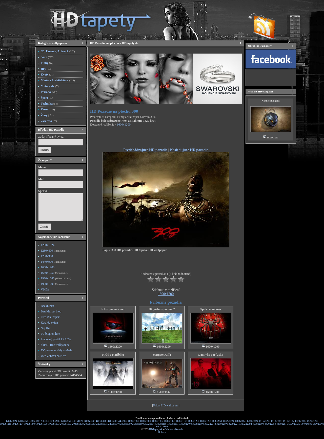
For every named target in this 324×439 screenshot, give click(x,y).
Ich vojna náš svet (113, 309)
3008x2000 (198, 423)
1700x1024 (252, 421)
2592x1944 (150, 423)
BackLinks (47, 306)
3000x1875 (174, 423)
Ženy (47, 115)
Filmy (47, 63)
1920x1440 (29, 423)
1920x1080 (56, 278)
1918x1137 (288, 421)
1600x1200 (47, 267)
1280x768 (23, 421)
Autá (47, 57)
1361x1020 (77, 421)
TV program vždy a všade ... (58, 350)
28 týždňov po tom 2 (162, 309)
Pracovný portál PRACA (56, 339)
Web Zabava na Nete (53, 356)
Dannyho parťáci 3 (210, 354)
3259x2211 (234, 423)
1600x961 (217, 421)
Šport (47, 98)
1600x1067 (157, 421)
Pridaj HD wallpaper (165, 405)
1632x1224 (228, 421)
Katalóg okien (49, 322)
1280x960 (47, 256)
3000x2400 (186, 423)
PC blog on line (50, 333)
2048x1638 (78, 423)
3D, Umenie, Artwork (58, 51)
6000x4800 (162, 426)
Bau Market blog (51, 311)
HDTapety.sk (155, 429)
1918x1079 (276, 421)
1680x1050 (54, 273)
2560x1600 (138, 423)
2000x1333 (66, 423)
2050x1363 (90, 423)
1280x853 (44, 421)
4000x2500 (258, 423)
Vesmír (48, 109)
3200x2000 (222, 423)
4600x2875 (282, 423)
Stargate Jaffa (162, 354)
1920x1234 (18, 423)
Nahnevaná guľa (270, 100)
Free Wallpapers (50, 317)
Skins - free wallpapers (55, 345)
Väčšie (45, 289)
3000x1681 (162, 423)
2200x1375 (102, 423)
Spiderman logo (210, 309)
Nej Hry (46, 328)
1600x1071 (169, 421)
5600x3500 (318, 423)
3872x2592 (246, 423)
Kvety (47, 74)
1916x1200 (264, 421)
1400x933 (89, 421)
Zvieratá (49, 121)
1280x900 (55, 421)
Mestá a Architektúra (58, 80)
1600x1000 (133, 421)
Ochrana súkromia (174, 429)
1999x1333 (53, 423)
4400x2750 (270, 423)
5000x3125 (294, 423)
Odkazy (162, 432)
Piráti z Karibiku (113, 354)
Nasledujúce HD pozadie (189, 150)
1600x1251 (205, 421)
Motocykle (50, 86)
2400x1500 (126, 423)
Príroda (49, 92)
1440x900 (53, 261)
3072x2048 (210, 423)
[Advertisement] (166, 137)
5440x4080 (306, 423)
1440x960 (122, 421)
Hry (46, 68)
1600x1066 (145, 421)
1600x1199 (181, 421)
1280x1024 (47, 245)
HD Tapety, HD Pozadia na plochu (96, 19)
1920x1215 (5, 423)
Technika (49, 103)
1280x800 (53, 250)
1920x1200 (54, 284)
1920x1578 (42, 423)
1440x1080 (100, 421)
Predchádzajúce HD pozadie (145, 150)
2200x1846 (114, 423)
